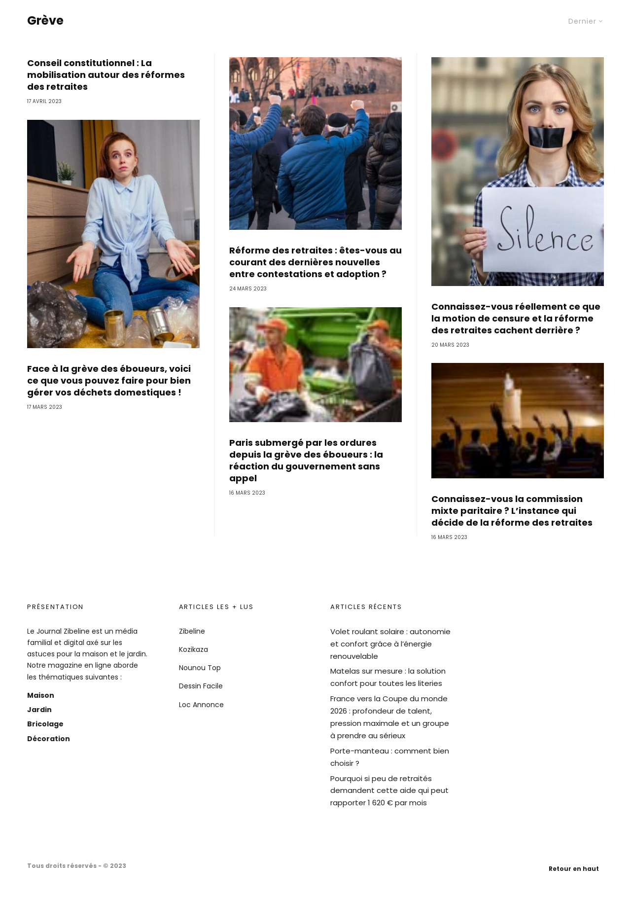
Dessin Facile (201, 686)
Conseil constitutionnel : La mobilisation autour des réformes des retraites (106, 93)
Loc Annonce (201, 705)
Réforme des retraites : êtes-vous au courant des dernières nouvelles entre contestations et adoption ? (315, 280)
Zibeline (192, 631)
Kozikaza (193, 649)
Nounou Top (200, 668)
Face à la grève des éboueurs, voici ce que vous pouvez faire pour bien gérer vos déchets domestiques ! (109, 399)
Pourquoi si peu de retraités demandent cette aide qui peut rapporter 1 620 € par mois (389, 790)
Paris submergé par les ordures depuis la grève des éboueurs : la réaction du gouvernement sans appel (306, 478)
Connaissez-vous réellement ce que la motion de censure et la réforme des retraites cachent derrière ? (515, 337)
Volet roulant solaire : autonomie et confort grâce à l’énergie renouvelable (390, 643)
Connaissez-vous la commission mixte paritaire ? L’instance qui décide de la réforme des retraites (512, 529)
